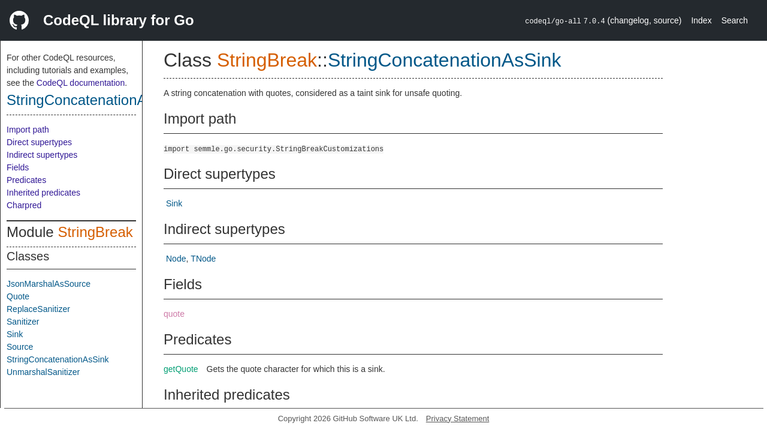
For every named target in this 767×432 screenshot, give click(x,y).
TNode (203, 258)
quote (174, 314)
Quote (18, 296)
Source (20, 347)
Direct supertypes (39, 142)
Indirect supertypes (42, 155)
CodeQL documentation (81, 83)
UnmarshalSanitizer (43, 372)
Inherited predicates (43, 192)
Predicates (26, 180)
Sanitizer (23, 321)
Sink (15, 334)
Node (176, 258)
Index (701, 20)
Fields (18, 167)
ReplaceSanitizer (38, 309)
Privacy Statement (458, 418)
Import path (28, 129)
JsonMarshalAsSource (48, 284)
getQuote (181, 369)
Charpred (24, 205)
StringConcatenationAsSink (94, 100)
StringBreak (95, 232)
